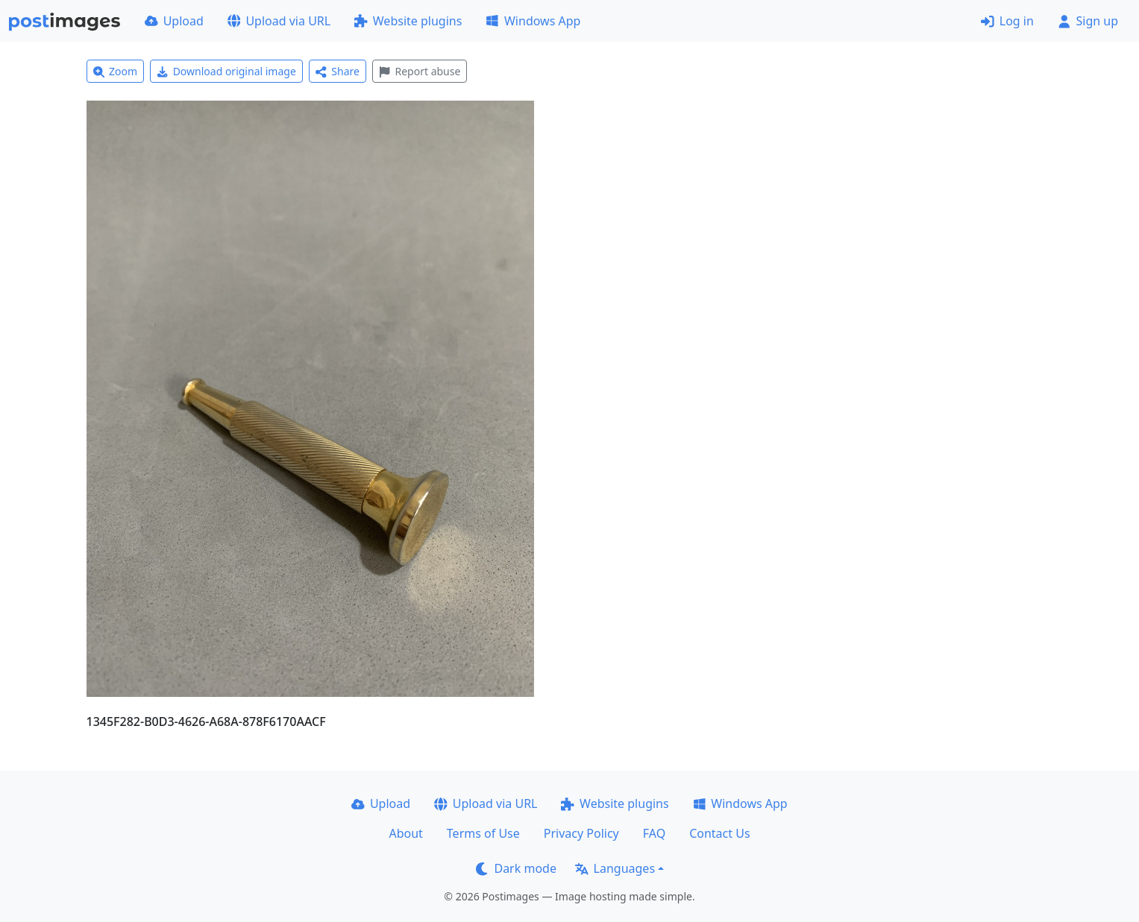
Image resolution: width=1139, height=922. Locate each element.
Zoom (115, 71)
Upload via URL (279, 21)
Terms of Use (483, 833)
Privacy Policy (581, 833)
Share (338, 71)
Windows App (533, 21)
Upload (174, 21)
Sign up (1088, 21)
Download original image (226, 71)
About (405, 833)
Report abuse (419, 71)
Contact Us (719, 833)
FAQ (654, 833)
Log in (1007, 21)
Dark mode (516, 868)
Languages (615, 868)
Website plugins (408, 21)
